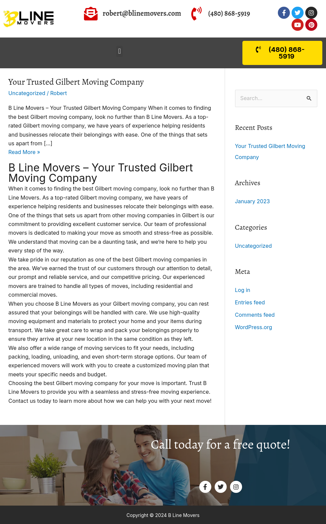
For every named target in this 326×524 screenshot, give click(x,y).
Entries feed (250, 301)
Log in (242, 289)
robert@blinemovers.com (142, 13)
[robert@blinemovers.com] (91, 13)
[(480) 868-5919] (196, 13)
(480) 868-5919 (229, 13)
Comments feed (255, 313)
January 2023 (252, 201)
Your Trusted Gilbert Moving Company (76, 82)
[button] (119, 51)
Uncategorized (26, 93)
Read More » (24, 151)
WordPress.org (254, 325)
